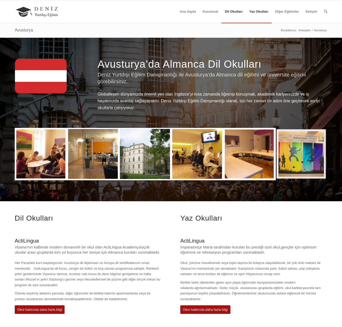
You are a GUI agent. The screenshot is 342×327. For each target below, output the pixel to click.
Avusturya (24, 30)
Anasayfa (304, 30)
